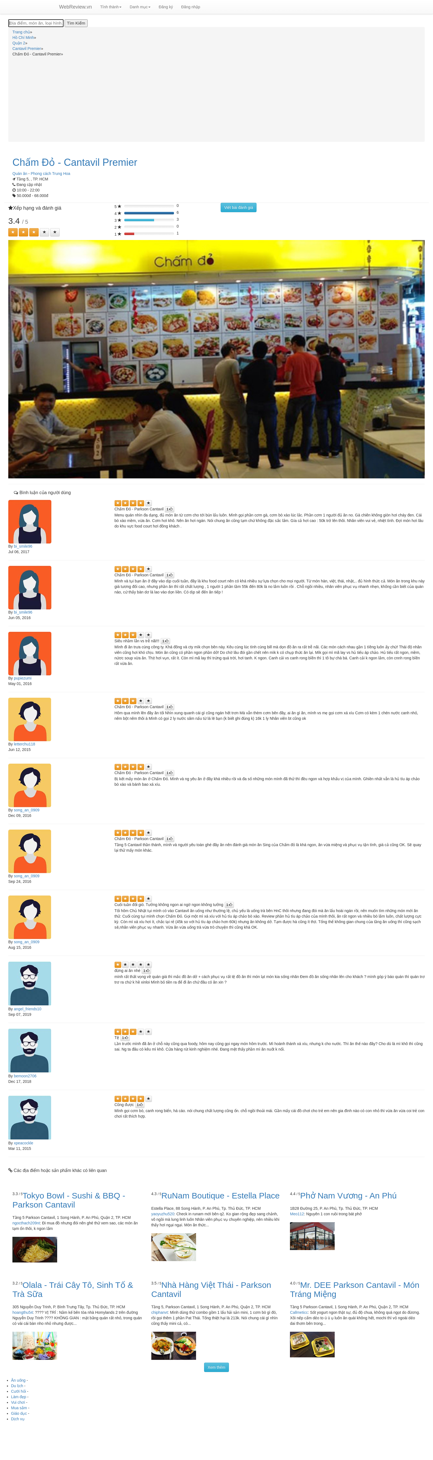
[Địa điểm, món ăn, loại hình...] (36, 23)
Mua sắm (19, 1408)
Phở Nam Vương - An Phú (348, 1195)
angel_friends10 (27, 1009)
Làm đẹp (18, 1397)
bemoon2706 (25, 1076)
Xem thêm (216, 1367)
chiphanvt (159, 1312)
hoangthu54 (22, 1312)
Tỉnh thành (111, 7)
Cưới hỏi (18, 1391)
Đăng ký (166, 7)
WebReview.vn (75, 7)
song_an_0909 (26, 810)
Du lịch (17, 1386)
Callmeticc (299, 1312)
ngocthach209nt (26, 1223)
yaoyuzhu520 (162, 1214)
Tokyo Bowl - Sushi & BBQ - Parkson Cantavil (68, 1200)
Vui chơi (18, 1402)
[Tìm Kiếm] (76, 23)
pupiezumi (22, 678)
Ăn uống (18, 1380)
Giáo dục (19, 1413)
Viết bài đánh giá (238, 207)
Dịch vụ (18, 1419)
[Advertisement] (216, 98)
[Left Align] (13, 232)
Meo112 (297, 1214)
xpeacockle (23, 1143)
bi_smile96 (23, 546)
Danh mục (140, 7)
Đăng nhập (190, 7)
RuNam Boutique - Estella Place (220, 1195)
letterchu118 (24, 744)
